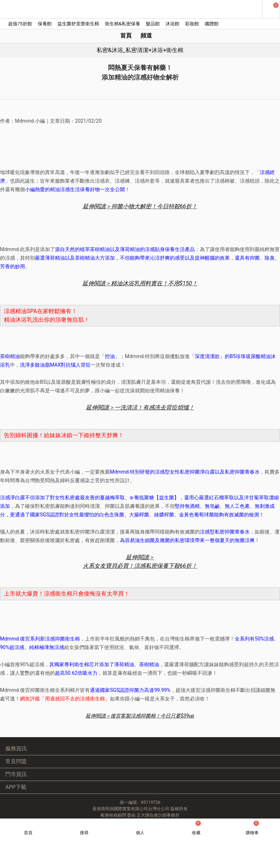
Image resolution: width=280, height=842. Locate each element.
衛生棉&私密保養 (122, 23)
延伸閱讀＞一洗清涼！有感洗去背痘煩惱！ (140, 407)
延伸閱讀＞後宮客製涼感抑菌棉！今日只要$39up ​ (140, 716)
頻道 (146, 35)
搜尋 (84, 832)
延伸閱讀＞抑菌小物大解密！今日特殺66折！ (140, 206)
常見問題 (16, 761)
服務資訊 (16, 748)
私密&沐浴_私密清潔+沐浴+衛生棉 (140, 50)
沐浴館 (172, 23)
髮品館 (153, 23)
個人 (140, 832)
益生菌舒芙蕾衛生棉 (78, 23)
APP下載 (15, 787)
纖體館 (212, 23)
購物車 (252, 828)
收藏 (196, 828)
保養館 (45, 23)
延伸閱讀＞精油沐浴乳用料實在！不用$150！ (140, 283)
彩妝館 (192, 23)
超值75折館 (20, 23)
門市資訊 (16, 774)
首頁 (126, 35)
